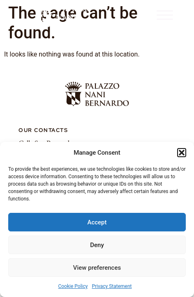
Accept (96, 222)
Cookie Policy (73, 286)
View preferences (97, 267)
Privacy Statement (112, 286)
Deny (97, 245)
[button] (182, 152)
